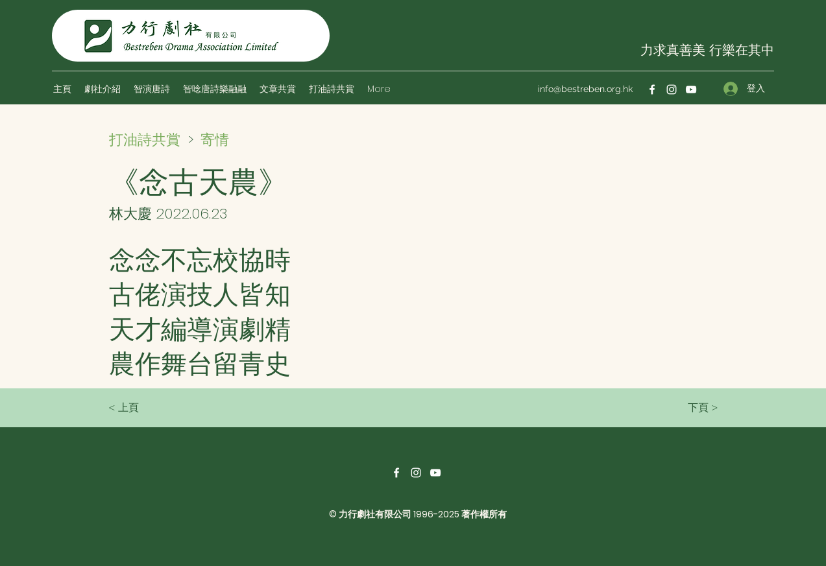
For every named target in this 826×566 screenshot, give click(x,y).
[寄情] (246, 139)
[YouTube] (691, 89)
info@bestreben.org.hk (585, 89)
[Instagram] (671, 89)
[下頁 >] (685, 408)
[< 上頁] (151, 408)
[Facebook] (652, 89)
